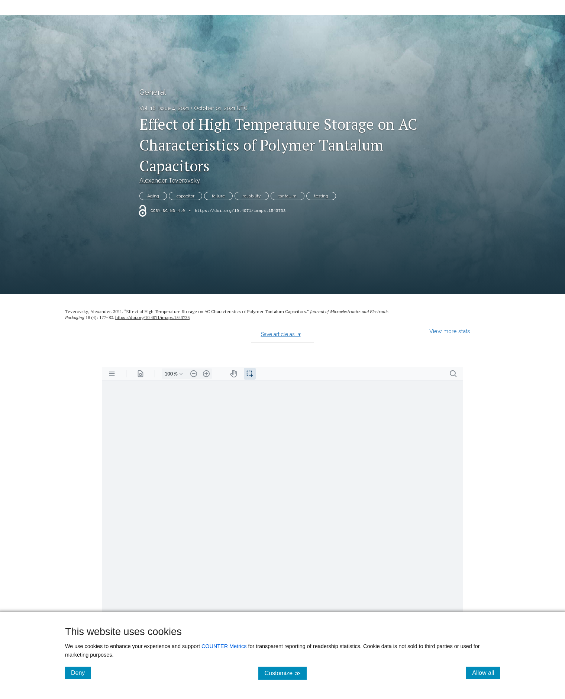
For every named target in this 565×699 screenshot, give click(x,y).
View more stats (449, 331)
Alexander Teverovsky (169, 180)
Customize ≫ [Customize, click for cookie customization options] (285, 672)
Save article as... (281, 334)
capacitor (185, 196)
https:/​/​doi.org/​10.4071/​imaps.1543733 (152, 317)
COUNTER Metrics (224, 646)
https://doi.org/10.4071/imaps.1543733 (240, 211)
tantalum (287, 196)
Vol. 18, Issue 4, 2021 (164, 108)
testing (321, 196)
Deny (81, 672)
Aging (153, 196)
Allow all (486, 672)
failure (218, 196)
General (152, 92)
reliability (251, 196)
